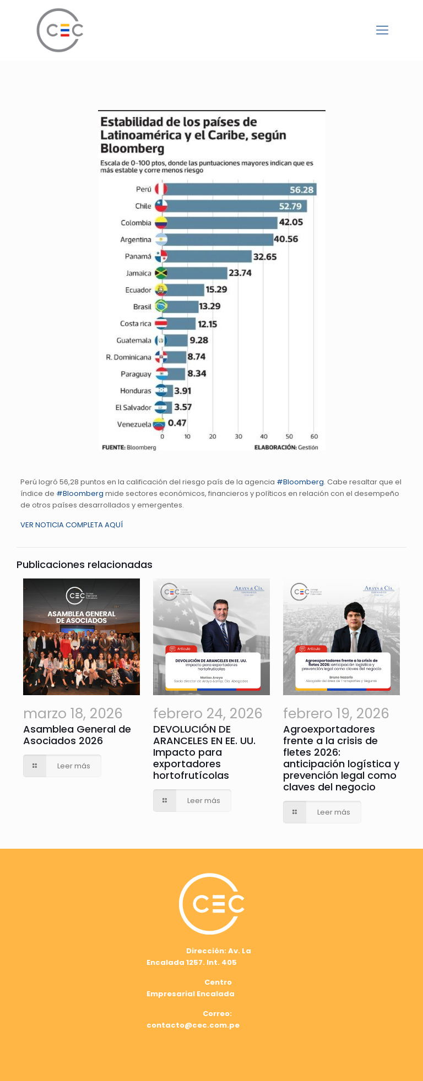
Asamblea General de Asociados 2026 (77, 734)
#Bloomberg (300, 482)
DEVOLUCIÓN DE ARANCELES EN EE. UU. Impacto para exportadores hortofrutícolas (204, 752)
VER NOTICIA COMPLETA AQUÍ (71, 525)
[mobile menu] (382, 30)
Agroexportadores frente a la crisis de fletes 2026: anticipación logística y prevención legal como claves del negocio (341, 758)
